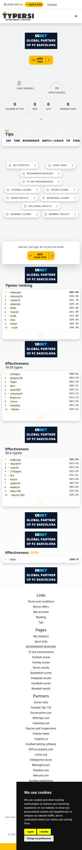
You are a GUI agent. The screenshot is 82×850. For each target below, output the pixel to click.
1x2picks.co (41, 739)
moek (15, 327)
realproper (15, 292)
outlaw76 (15, 300)
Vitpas (13, 381)
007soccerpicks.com (41, 749)
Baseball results (41, 688)
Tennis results (41, 667)
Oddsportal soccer (41, 759)
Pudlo (13, 315)
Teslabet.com (41, 770)
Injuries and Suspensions (41, 728)
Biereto (15, 409)
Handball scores (41, 683)
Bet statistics (41, 636)
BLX (12, 475)
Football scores (41, 657)
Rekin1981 (15, 491)
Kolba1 (14, 323)
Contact (52, 4)
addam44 (15, 304)
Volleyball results (41, 678)
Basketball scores (41, 673)
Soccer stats (41, 702)
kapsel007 (15, 389)
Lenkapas (15, 374)
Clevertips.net (41, 723)
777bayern (16, 471)
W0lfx (13, 308)
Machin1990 (18, 495)
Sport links (41, 641)
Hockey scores (41, 662)
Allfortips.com (40, 718)
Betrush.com (41, 775)
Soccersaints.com (40, 712)
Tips (41, 622)
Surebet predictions (41, 780)
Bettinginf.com (41, 765)
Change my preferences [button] (39, 838)
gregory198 (16, 377)
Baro (12, 385)
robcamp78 (16, 296)
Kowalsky (15, 405)
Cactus (13, 401)
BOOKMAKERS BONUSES (41, 646)
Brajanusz (15, 397)
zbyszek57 (15, 463)
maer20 (14, 311)
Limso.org (41, 754)
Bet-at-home (41, 612)
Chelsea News (40, 733)
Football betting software (41, 744)
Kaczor (13, 479)
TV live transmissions (41, 652)
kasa (12, 319)
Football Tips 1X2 (41, 707)
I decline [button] (44, 831)
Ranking (41, 617)
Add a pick (34, 4)
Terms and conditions (41, 601)
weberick (15, 487)
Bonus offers (41, 606)
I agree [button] (30, 831)
